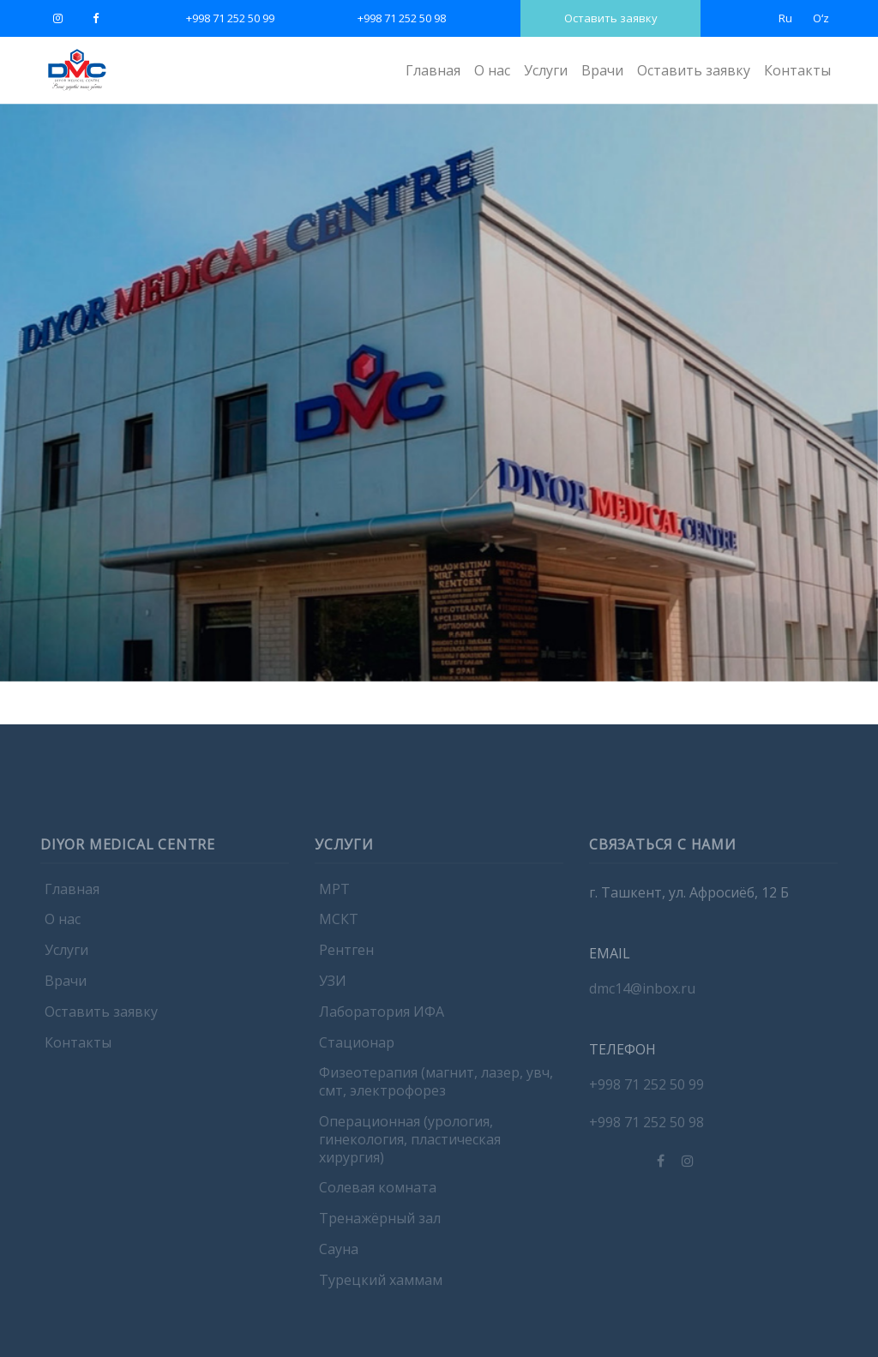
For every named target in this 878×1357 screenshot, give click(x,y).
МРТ (334, 896)
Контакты (797, 70)
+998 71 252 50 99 (230, 18)
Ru (785, 18)
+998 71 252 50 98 (402, 18)
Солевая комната (377, 1195)
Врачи (602, 70)
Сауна (338, 1256)
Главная (433, 70)
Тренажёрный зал (380, 1225)
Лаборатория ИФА (381, 1019)
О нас (492, 70)
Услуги (546, 70)
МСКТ (338, 927)
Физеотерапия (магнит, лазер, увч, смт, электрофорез (436, 1090)
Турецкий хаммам (380, 1287)
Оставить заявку (611, 18)
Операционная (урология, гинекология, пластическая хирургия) (410, 1147)
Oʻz (821, 18)
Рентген (346, 957)
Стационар (356, 1050)
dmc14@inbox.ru (642, 996)
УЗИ (332, 988)
